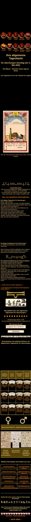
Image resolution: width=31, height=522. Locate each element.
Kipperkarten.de (9, 481)
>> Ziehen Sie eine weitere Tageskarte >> (12, 285)
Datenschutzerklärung (19, 516)
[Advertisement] (15, 16)
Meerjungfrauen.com (24, 486)
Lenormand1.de (24, 482)
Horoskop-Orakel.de (9, 467)
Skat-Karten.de (24, 477)
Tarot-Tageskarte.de (24, 467)
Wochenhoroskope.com (9, 477)
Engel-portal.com (9, 486)
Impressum (9, 516)
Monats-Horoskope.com (9, 472)
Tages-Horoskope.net (24, 472)
